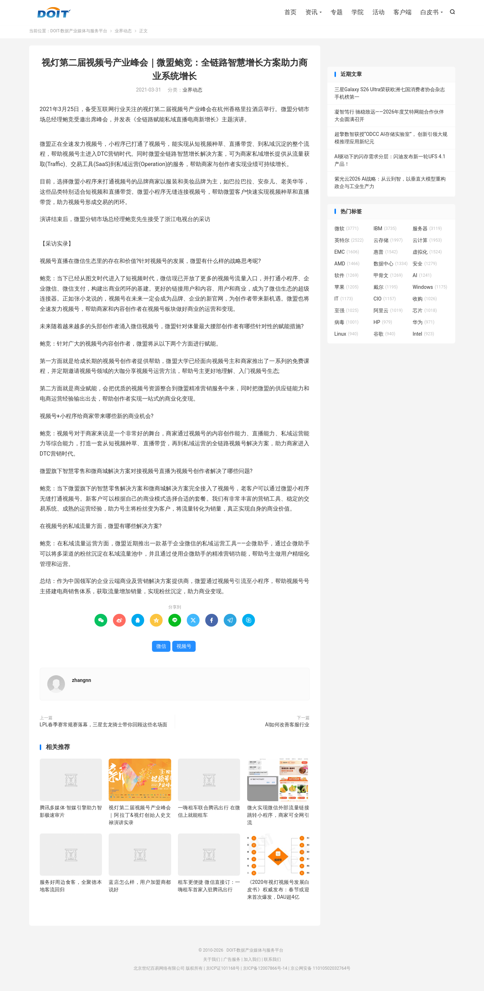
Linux (346, 336)
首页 (290, 12)
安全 (425, 266)
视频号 (183, 648)
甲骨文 (388, 278)
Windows (430, 289)
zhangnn (81, 683)
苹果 (347, 289)
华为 (424, 324)
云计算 (427, 243)
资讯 (311, 12)
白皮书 (429, 12)
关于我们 (211, 961)
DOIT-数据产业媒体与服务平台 (54, 12)
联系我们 (272, 961)
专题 (337, 12)
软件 (347, 278)
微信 (161, 648)
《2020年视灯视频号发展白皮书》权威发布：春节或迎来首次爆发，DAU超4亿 (278, 892)
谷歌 (385, 336)
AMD (347, 266)
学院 (358, 12)
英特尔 (349, 243)
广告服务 (231, 961)
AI (422, 278)
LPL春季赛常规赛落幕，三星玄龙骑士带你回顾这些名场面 (104, 727)
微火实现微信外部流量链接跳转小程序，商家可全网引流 (278, 817)
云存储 (388, 243)
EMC (347, 254)
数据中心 (391, 266)
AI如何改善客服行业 (287, 727)
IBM (385, 231)
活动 (378, 12)
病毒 (347, 324)
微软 (347, 231)
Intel (423, 336)
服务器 (427, 231)
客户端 (402, 12)
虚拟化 (427, 254)
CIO (385, 301)
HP (383, 324)
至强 (347, 313)
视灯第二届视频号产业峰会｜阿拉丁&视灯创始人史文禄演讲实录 (140, 817)
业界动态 (123, 33)
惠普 (386, 254)
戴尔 (386, 289)
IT (344, 301)
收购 (425, 301)
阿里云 (388, 313)
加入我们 (252, 961)
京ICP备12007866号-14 (265, 970)
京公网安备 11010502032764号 (320, 970)
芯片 (425, 313)
